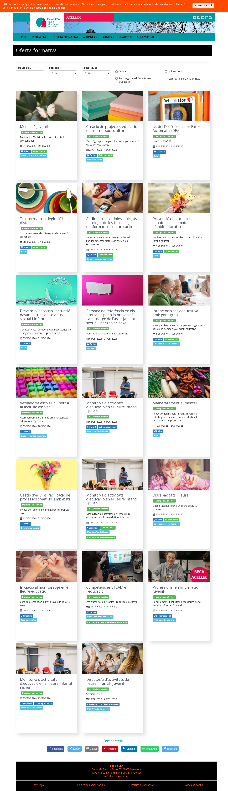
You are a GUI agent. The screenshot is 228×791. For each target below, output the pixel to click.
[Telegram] (170, 749)
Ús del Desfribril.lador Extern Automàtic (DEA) (178, 129)
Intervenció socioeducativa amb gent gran (175, 313)
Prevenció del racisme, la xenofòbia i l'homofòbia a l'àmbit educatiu (174, 223)
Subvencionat (174, 71)
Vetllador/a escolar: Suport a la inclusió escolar (44, 405)
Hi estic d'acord (203, 5)
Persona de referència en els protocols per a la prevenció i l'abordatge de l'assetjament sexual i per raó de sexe (110, 317)
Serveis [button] (108, 37)
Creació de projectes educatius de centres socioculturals (112, 129)
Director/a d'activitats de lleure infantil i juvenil (107, 681)
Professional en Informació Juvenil (175, 589)
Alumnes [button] (90, 37)
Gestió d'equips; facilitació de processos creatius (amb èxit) (45, 497)
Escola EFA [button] (40, 37)
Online (120, 71)
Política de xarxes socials (91, 785)
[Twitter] (75, 749)
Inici (24, 37)
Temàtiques (89, 67)
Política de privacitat (142, 785)
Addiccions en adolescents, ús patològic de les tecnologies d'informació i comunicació (111, 223)
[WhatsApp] (150, 749)
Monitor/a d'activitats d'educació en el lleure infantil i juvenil (112, 407)
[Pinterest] (110, 749)
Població (54, 67)
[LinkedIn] (129, 749)
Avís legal (39, 785)
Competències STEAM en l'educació (107, 589)
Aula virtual (145, 37)
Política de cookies (194, 785)
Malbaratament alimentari (175, 403)
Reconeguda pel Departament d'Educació (133, 80)
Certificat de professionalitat (182, 78)
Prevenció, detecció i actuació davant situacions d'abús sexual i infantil (45, 315)
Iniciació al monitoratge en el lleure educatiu (44, 589)
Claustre (125, 37)
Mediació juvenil (34, 127)
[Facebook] (55, 749)
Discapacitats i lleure (171, 495)
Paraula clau (23, 67)
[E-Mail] (92, 749)
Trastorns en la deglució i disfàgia (41, 221)
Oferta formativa (66, 37)
